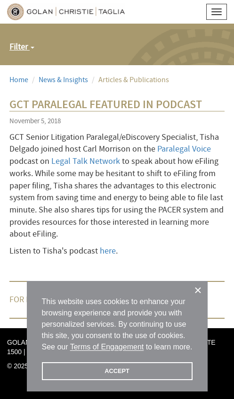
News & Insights (63, 80)
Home (18, 80)
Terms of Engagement (107, 347)
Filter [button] (21, 47)
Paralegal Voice (184, 149)
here (108, 251)
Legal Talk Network (85, 161)
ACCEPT (117, 370)
